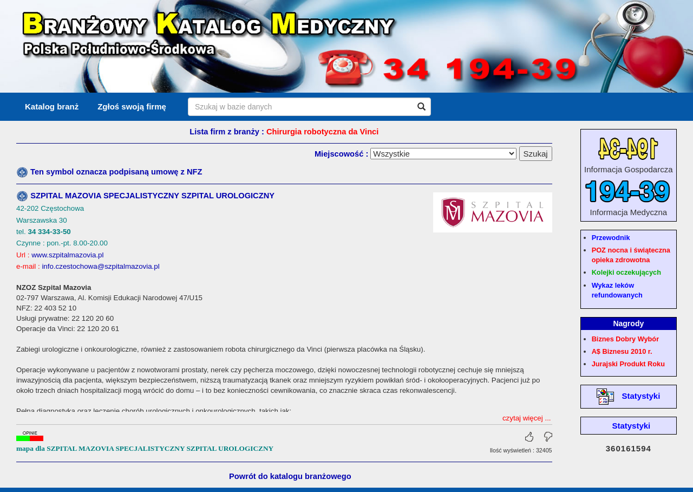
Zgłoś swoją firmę (131, 106)
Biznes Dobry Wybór (625, 339)
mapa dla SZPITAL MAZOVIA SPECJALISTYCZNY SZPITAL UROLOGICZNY (144, 443)
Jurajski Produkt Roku (628, 364)
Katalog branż (52, 106)
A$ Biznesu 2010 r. (622, 351)
